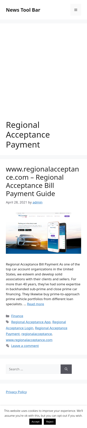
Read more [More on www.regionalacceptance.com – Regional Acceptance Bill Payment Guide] (35, 304)
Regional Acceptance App (30, 322)
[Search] (66, 369)
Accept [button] (36, 421)
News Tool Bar (23, 9)
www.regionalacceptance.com (29, 340)
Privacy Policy (16, 392)
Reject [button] (49, 421)
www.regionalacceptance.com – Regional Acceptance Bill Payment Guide (42, 181)
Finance (17, 316)
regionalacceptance (37, 334)
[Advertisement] (43, 74)
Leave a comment (25, 345)
